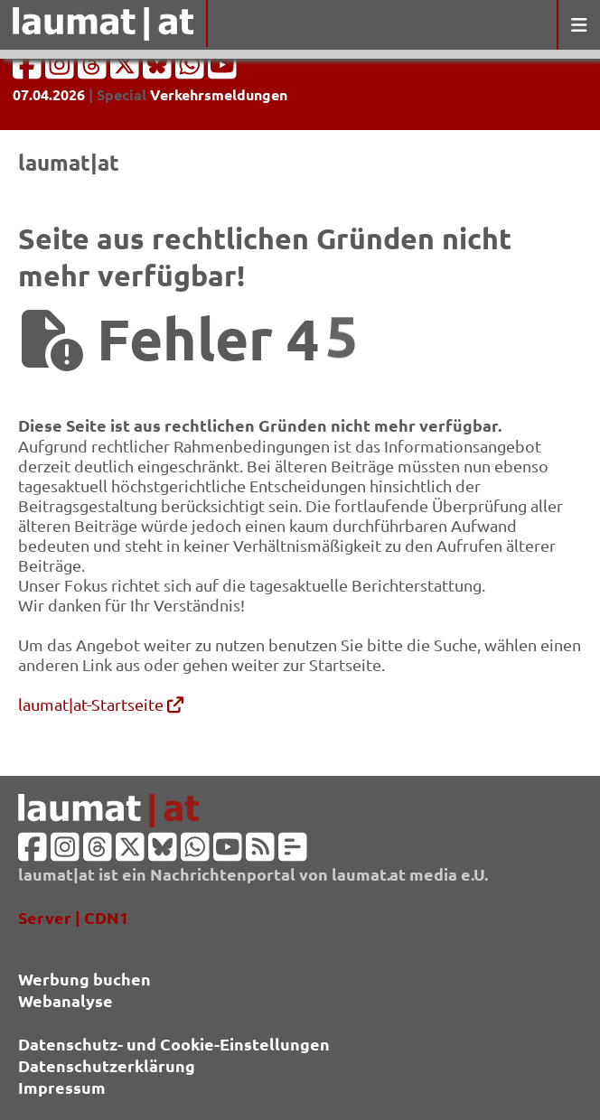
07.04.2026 (49, 94)
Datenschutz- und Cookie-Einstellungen (174, 1043)
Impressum (62, 1087)
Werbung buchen (84, 978)
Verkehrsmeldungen (218, 94)
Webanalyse (65, 1000)
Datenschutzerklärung (106, 1065)
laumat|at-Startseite (100, 704)
